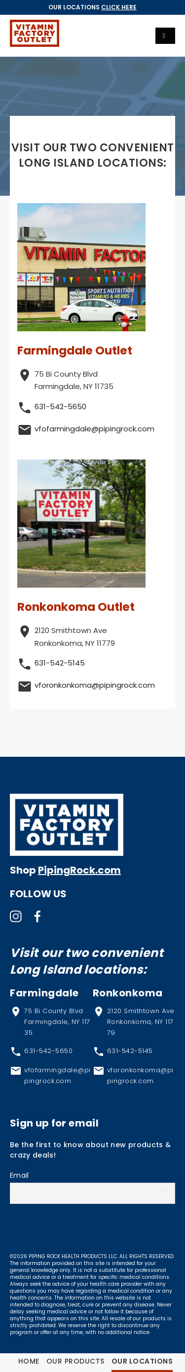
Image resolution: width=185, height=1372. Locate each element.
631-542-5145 (60, 663)
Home (28, 1361)
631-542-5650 (60, 406)
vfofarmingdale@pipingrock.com (94, 428)
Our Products (75, 1361)
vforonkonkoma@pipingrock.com (95, 685)
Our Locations (142, 1361)
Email (19, 1175)
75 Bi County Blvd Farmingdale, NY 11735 (57, 1021)
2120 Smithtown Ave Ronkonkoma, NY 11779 (141, 1021)
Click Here (119, 7)
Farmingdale (44, 993)
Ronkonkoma (128, 993)
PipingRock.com (79, 870)
